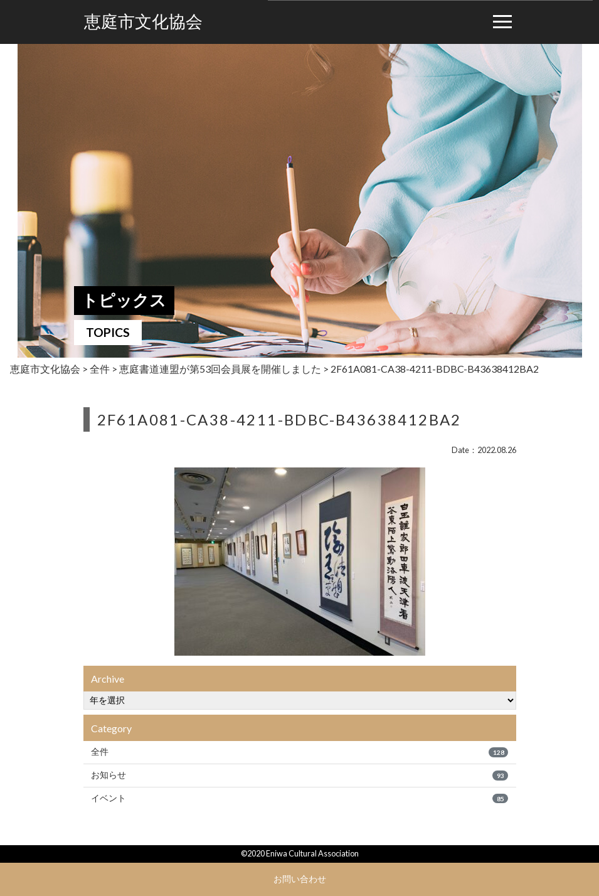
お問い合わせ (299, 878)
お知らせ (299, 775)
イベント (299, 798)
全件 (299, 752)
